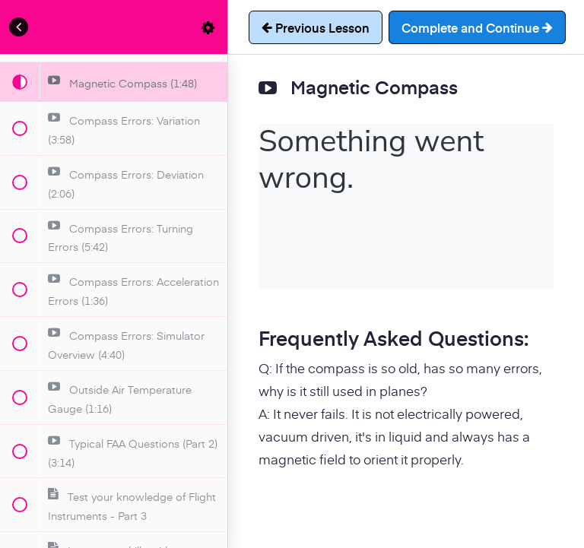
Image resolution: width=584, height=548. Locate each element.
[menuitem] (208, 27)
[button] (19, 27)
